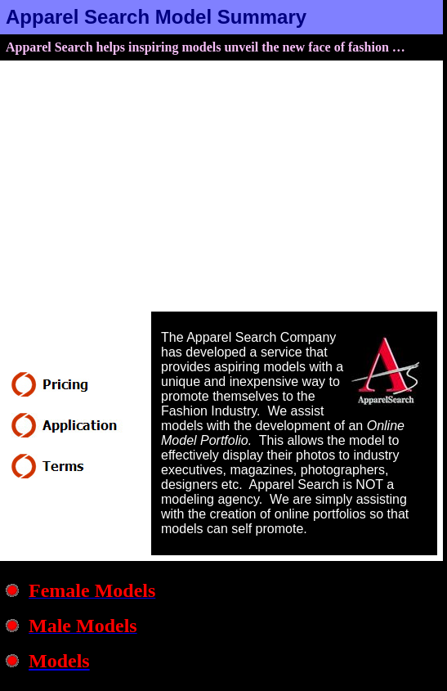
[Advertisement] (221, 188)
